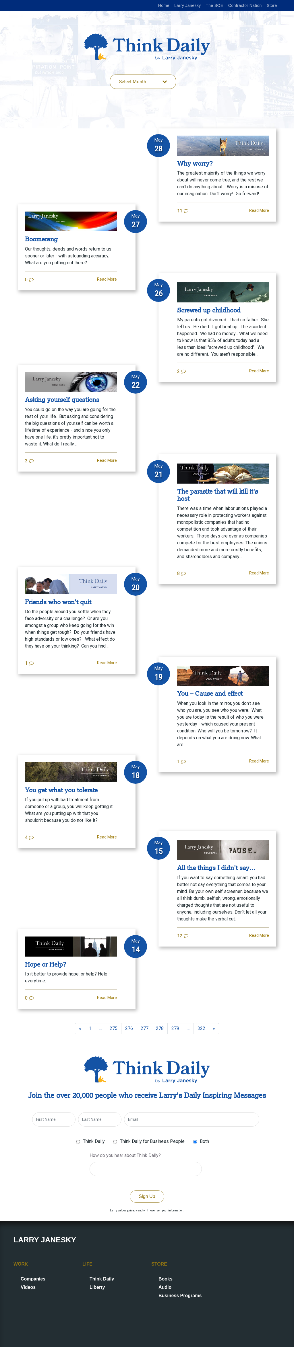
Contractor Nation (245, 5)
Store (272, 5)
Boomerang (41, 239)
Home (163, 5)
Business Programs (180, 1295)
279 (175, 1028)
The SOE (214, 5)
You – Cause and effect (210, 693)
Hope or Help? (45, 964)
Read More (259, 210)
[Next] (214, 1028)
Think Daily (94, 1141)
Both (204, 1141)
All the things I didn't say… (216, 867)
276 (129, 1028)
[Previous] (80, 1028)
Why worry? (195, 163)
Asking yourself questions (62, 399)
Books (165, 1278)
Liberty (97, 1287)
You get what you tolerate (61, 790)
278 (160, 1028)
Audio (164, 1287)
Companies (33, 1278)
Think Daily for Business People (152, 1141)
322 (201, 1028)
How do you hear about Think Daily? (125, 1155)
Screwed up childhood (209, 310)
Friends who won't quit (58, 602)
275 (113, 1028)
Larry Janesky (187, 5)
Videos (28, 1287)
